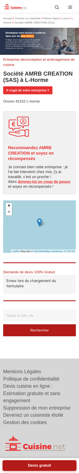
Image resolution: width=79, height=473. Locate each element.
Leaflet (15, 251)
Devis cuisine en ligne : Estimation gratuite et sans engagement (31, 393)
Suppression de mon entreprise (37, 408)
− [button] (9, 212)
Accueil (7, 18)
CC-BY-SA (69, 251)
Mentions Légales (22, 371)
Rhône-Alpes (51, 18)
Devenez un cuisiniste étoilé (33, 415)
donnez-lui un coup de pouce (44, 182)
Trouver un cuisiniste (27, 18)
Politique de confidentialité (31, 379)
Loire (65, 18)
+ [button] (9, 206)
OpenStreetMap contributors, (48, 251)
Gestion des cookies (25, 422)
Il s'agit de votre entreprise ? (27, 90)
